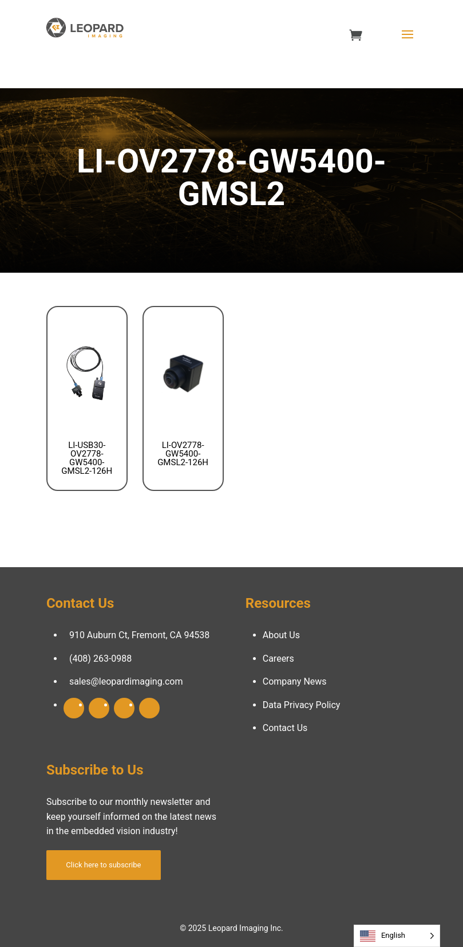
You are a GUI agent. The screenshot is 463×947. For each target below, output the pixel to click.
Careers (278, 658)
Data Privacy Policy (302, 705)
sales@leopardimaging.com (126, 681)
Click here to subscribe (103, 864)
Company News (295, 681)
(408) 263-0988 (100, 658)
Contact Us (285, 727)
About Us (281, 635)
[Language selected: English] (397, 936)
